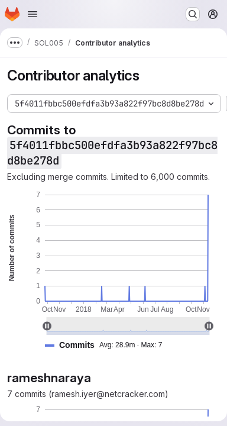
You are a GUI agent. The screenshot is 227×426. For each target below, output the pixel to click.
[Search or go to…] (193, 14)
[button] (108, 345)
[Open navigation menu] (32, 14)
